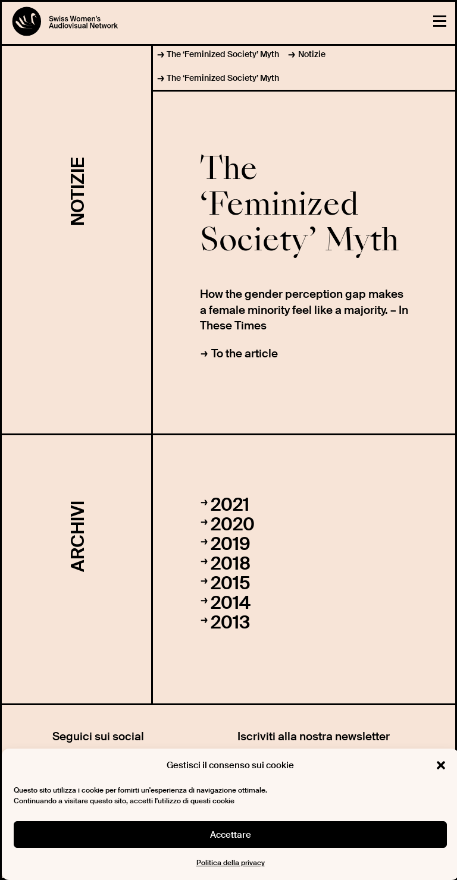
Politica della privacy (230, 863)
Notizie (311, 54)
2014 (231, 602)
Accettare (230, 835)
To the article (244, 353)
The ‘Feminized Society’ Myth (223, 54)
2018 (231, 563)
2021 (230, 504)
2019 (231, 543)
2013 (230, 622)
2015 (231, 583)
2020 (233, 524)
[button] (441, 765)
